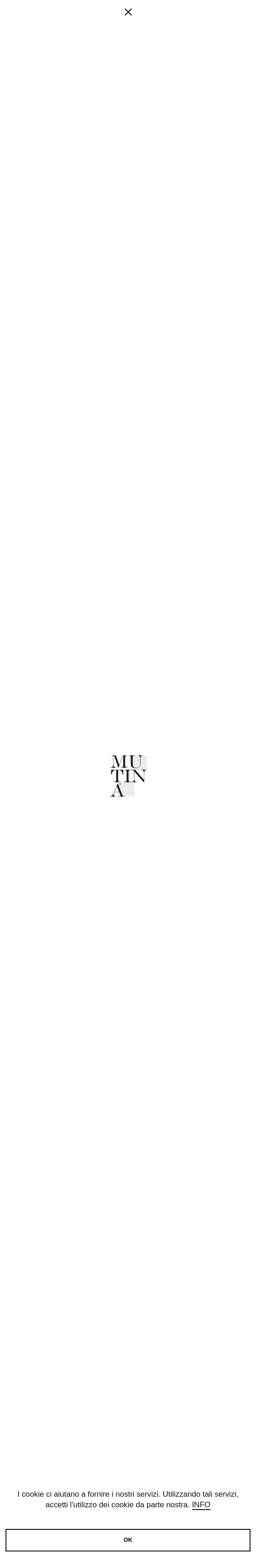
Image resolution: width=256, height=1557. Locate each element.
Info (201, 1505)
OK (128, 1540)
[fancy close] (128, 41)
